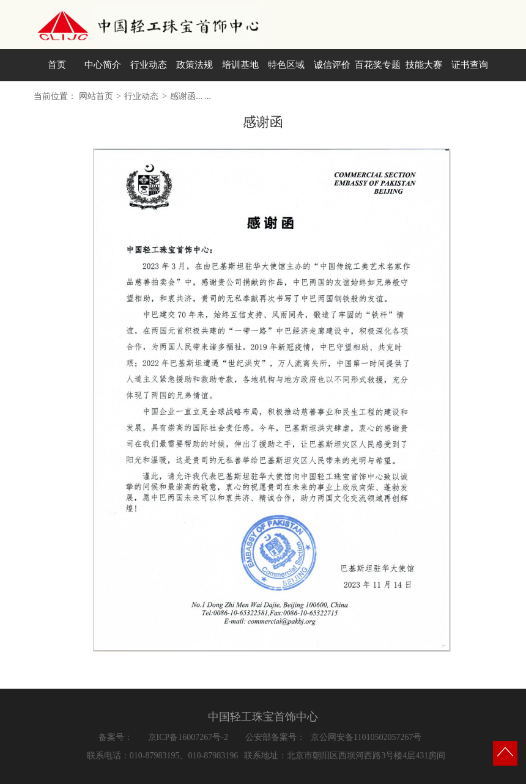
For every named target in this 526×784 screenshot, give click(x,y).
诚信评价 (332, 65)
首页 (57, 65)
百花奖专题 (378, 65)
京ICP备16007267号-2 (188, 737)
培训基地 (240, 65)
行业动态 (148, 65)
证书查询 (469, 65)
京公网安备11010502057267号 (366, 737)
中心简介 (102, 65)
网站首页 (96, 96)
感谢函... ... (190, 96)
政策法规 (194, 65)
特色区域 (286, 65)
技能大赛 (424, 65)
